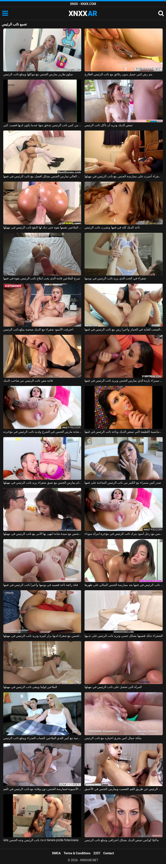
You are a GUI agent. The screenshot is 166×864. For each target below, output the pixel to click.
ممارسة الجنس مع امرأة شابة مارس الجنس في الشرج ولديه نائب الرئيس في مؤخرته (42, 431)
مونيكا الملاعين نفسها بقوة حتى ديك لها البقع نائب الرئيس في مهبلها (42, 227)
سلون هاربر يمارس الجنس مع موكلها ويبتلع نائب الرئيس (38, 74)
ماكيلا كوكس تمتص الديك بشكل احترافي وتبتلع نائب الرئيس (122, 840)
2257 (96, 853)
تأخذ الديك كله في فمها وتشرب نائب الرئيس (112, 227)
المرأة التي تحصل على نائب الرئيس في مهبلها (113, 687)
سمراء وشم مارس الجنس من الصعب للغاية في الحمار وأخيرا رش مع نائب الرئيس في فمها (124, 329)
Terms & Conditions (77, 853)
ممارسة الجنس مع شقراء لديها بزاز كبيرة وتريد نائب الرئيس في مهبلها (42, 635)
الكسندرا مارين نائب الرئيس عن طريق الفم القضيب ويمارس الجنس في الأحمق (124, 789)
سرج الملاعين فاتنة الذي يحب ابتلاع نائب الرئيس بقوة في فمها (41, 278)
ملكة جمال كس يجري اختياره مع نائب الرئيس (113, 738)
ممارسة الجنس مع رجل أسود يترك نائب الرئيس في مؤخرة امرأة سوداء (124, 533)
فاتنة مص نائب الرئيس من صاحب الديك (28, 380)
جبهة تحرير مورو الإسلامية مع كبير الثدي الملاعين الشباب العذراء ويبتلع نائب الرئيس (42, 738)
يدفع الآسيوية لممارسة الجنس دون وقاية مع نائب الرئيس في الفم (42, 789)
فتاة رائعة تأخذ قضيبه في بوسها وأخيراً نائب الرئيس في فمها (40, 585)
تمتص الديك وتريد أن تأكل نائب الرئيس (109, 125)
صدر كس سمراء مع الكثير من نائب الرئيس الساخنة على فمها (123, 482)
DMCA (56, 853)
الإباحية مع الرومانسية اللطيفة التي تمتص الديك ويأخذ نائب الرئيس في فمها (124, 431)
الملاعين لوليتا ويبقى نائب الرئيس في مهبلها (30, 687)
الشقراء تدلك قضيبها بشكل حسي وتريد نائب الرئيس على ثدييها (124, 635)
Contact (108, 853)
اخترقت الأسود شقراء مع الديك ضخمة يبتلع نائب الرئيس (38, 329)
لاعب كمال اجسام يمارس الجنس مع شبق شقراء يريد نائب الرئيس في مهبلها (42, 482)
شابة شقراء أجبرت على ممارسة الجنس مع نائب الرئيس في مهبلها (124, 176)
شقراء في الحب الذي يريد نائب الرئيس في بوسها (115, 278)
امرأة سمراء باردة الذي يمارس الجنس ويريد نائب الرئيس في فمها (124, 380)
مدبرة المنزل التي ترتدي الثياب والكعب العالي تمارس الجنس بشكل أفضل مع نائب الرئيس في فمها (42, 176)
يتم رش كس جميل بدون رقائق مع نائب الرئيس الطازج (118, 74)
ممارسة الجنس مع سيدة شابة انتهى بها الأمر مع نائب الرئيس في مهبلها (42, 533)
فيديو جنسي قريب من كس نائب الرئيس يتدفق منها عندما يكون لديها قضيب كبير (42, 125)
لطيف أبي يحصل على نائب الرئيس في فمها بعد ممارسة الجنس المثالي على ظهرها (124, 585)
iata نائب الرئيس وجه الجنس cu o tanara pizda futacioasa (40, 840)
